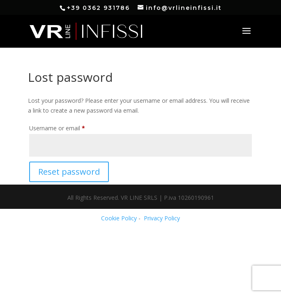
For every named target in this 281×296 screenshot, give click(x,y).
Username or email (68, 127)
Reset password (69, 171)
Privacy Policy (162, 218)
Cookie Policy (119, 218)
